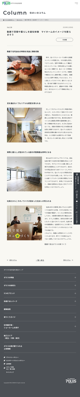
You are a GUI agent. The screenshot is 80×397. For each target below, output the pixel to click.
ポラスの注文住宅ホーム (9, 19)
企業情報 (8, 364)
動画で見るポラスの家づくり (55, 244)
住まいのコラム (19, 19)
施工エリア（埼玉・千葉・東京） (12, 336)
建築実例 (7, 309)
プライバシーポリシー (12, 357)
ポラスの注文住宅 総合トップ (13, 270)
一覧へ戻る (40, 260)
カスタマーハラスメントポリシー (15, 360)
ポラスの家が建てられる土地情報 (13, 347)
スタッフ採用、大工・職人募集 (10, 368)
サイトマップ (10, 372)
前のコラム (12, 260)
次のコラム (68, 260)
